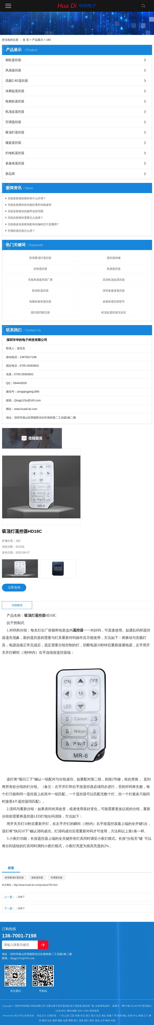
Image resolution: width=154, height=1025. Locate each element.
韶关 (91, 1020)
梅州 (107, 1020)
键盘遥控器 (13, 142)
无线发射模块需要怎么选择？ (25, 217)
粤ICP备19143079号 (132, 1006)
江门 (146, 1015)
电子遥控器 (76, 1006)
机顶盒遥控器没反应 (113, 312)
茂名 (81, 1020)
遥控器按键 (114, 257)
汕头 (49, 1020)
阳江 (86, 1020)
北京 (98, 1015)
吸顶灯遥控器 (14, 132)
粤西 (70, 1020)
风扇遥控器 (13, 70)
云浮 (102, 1020)
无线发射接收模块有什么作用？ (27, 198)
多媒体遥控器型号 (114, 301)
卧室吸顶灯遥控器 (40, 257)
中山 (135, 1015)
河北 (82, 1015)
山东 (66, 1015)
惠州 (44, 1020)
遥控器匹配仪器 (40, 312)
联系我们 (147, 1006)
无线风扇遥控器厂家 (40, 279)
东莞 (130, 1015)
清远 (97, 1020)
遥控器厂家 (88, 1006)
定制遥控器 (40, 268)
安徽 (109, 1015)
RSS (80, 1010)
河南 (77, 1015)
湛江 (76, 1020)
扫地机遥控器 (14, 153)
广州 (114, 1015)
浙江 (88, 1015)
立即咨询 (14, 587)
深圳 (119, 1015)
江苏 (72, 1015)
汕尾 (65, 1020)
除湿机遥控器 (40, 290)
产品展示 (37, 39)
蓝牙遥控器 (63, 1006)
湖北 (103, 1015)
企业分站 (60, 1010)
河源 (113, 1020)
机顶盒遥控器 (14, 111)
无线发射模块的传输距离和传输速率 (29, 204)
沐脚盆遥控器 (14, 91)
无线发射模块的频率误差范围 (25, 211)
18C (48, 39)
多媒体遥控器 (14, 163)
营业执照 (94, 1010)
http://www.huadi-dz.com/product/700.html (35, 885)
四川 (93, 1015)
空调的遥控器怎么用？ (21, 230)
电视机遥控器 (14, 101)
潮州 (54, 1020)
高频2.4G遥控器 (16, 80)
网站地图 (72, 1010)
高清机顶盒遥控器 (114, 279)
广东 (61, 1015)
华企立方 (41, 1015)
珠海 (140, 1015)
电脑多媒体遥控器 (40, 301)
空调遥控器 (13, 122)
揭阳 (60, 1020)
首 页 (26, 39)
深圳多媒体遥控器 (114, 290)
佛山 (124, 1015)
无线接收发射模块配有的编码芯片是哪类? (33, 224)
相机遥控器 (13, 60)
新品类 (10, 173)
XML (86, 1010)
